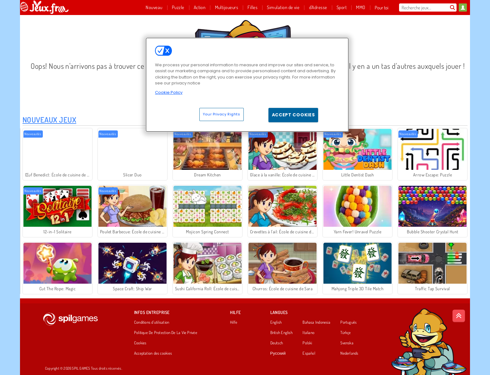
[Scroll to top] (458, 316)
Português (348, 322)
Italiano (308, 333)
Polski (307, 343)
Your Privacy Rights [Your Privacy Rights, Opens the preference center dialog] (221, 114)
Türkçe (345, 333)
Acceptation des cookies (153, 353)
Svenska (346, 343)
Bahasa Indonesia (316, 322)
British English (281, 333)
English (276, 322)
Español (308, 353)
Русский (278, 353)
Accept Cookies (293, 115)
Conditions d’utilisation (151, 322)
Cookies (140, 343)
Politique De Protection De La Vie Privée (165, 333)
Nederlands (349, 353)
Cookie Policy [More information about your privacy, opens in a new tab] (168, 92)
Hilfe (233, 322)
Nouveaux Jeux (49, 119)
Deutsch (276, 343)
